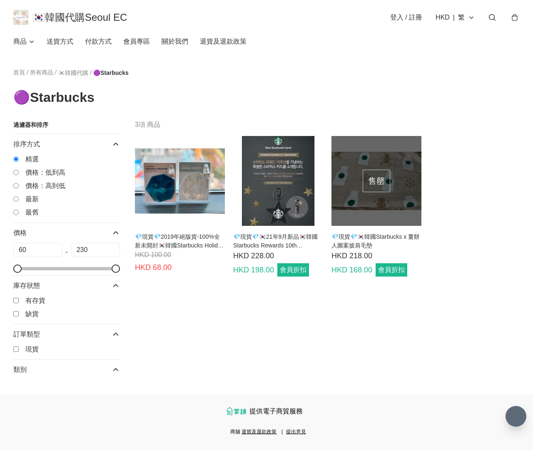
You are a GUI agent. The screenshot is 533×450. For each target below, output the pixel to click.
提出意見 (296, 432)
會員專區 (136, 41)
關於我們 (175, 41)
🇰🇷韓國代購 (73, 72)
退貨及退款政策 (223, 41)
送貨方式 (60, 41)
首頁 (19, 72)
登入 (406, 17)
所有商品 (41, 72)
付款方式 (98, 41)
